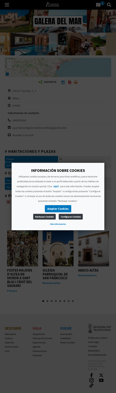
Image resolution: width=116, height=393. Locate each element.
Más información (58, 224)
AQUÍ (56, 186)
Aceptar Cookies (58, 208)
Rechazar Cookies (44, 216)
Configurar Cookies (71, 216)
